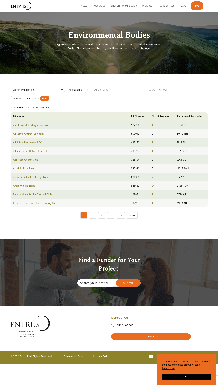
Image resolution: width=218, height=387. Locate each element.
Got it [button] (186, 376)
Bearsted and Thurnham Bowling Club (35, 203)
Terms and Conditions (77, 356)
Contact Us (151, 336)
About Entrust (166, 5)
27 (122, 216)
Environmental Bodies (124, 5)
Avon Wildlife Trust (24, 185)
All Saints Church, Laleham (28, 133)
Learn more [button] (168, 368)
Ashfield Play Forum (24, 168)
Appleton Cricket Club (25, 159)
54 (153, 185)
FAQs (183, 5)
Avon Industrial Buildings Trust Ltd (33, 177)
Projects (147, 5)
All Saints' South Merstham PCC (31, 151)
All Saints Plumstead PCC (27, 142)
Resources (99, 5)
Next (132, 215)
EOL (197, 5)
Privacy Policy (101, 356)
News (84, 5)
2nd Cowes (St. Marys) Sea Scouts (32, 125)
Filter (45, 98)
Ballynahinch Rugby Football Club (32, 194)
